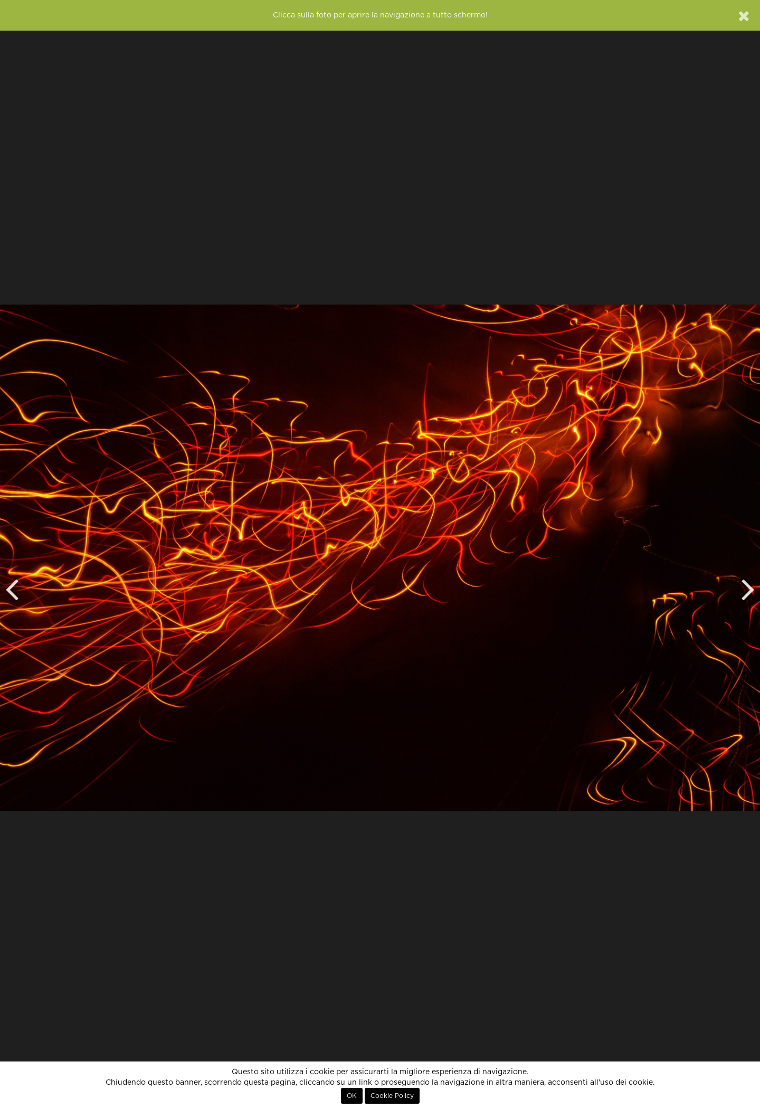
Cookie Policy (392, 1096)
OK (352, 1096)
